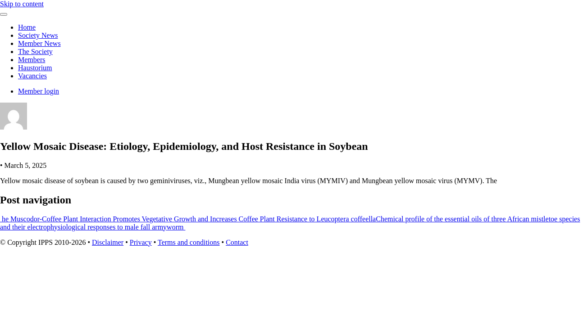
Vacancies (32, 76)
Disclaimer (107, 242)
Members (31, 59)
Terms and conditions (189, 242)
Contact (237, 242)
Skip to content (22, 4)
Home (27, 27)
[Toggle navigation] (3, 14)
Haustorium (35, 68)
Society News (38, 35)
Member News (39, 43)
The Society (35, 51)
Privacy (141, 242)
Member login (38, 91)
